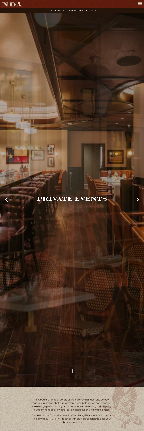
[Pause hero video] (72, 358)
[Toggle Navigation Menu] (140, 3)
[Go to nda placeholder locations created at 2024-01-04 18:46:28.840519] (72, 10)
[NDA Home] (12, 4)
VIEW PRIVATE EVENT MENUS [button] (56, 424)
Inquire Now (96, 424)
